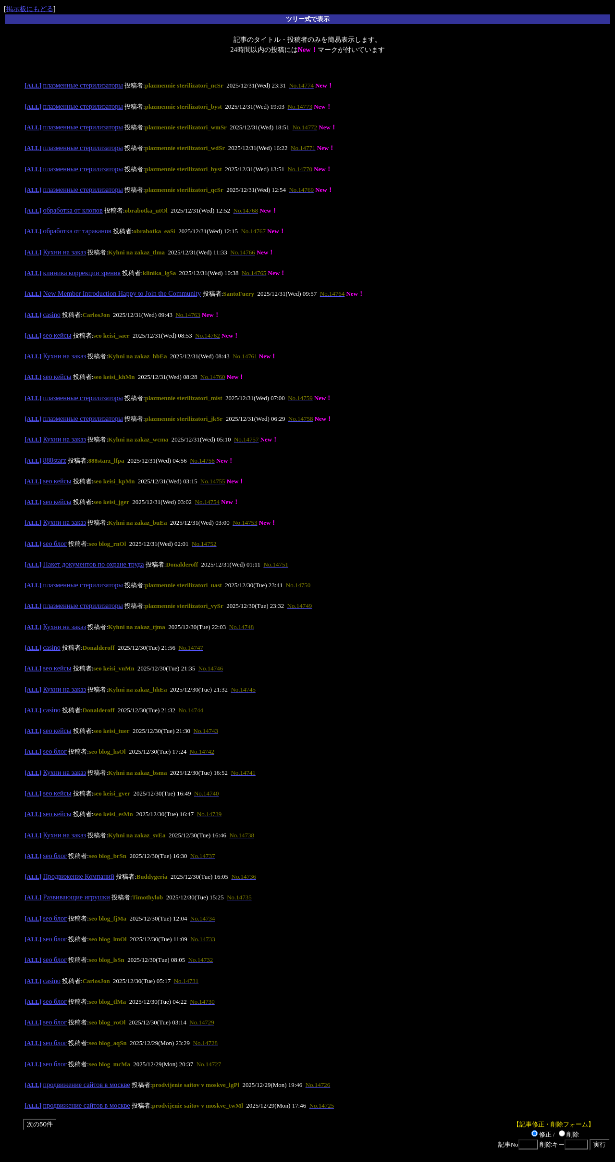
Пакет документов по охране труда (93, 564)
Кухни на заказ (64, 252)
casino (52, 314)
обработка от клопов (73, 210)
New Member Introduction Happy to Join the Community (122, 293)
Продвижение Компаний (78, 876)
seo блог (55, 543)
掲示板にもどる (29, 9)
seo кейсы (57, 335)
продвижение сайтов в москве (86, 1084)
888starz (54, 460)
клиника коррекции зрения (82, 273)
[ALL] (33, 85)
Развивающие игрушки (76, 897)
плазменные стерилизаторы (83, 85)
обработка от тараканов (77, 231)
